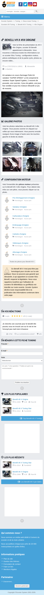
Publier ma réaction (22, 382)
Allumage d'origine (20, 252)
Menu (5, 16)
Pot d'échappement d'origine (24, 198)
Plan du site (8, 559)
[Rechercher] (36, 11)
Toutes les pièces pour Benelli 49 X (22, 261)
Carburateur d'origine (21, 216)
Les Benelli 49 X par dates (30, 482)
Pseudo (4, 344)
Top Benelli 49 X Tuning (31, 418)
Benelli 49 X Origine (20, 399)
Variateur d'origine (20, 207)
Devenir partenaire (22, 586)
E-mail (4, 351)
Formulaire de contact (12, 564)
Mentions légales (10, 569)
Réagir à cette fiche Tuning (20, 340)
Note (3, 357)
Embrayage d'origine (21, 225)
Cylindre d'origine (19, 234)
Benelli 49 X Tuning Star (22, 408)
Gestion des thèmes (11, 561)
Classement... (8, 581)
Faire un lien (8, 567)
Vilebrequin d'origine (20, 243)
